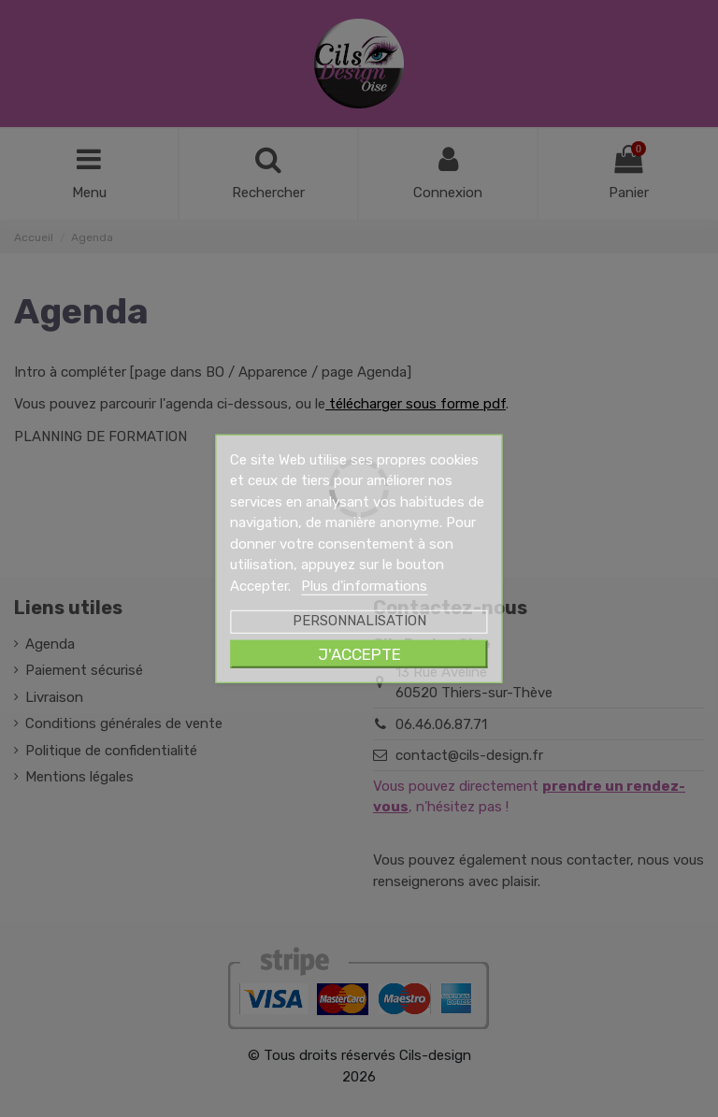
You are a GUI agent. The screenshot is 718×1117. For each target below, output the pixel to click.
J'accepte (359, 654)
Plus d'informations (364, 585)
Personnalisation (359, 620)
